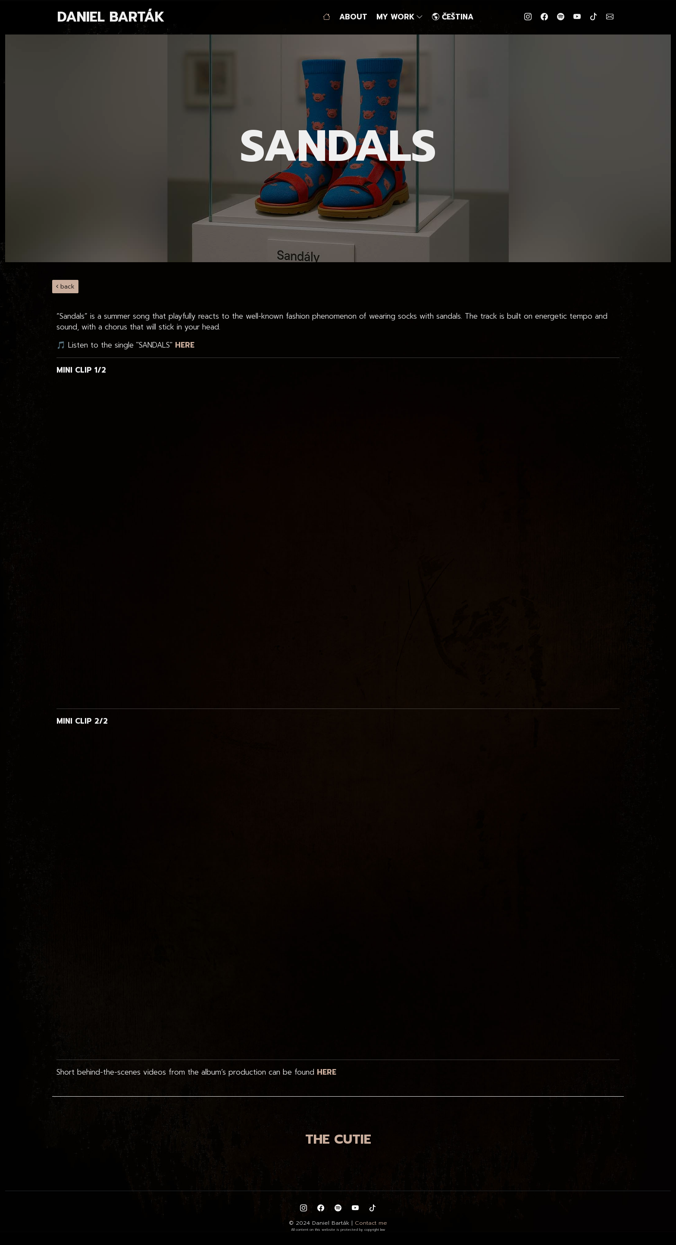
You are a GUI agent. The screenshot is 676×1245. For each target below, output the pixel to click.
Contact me (371, 1223)
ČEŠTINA (452, 17)
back (65, 286)
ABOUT (353, 17)
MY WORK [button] (399, 17)
